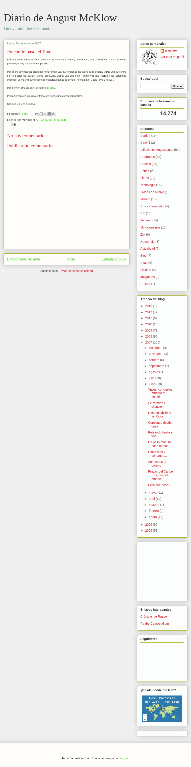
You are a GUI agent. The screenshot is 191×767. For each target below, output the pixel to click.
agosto (154, 372)
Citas (143, 262)
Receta (145, 284)
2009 (149, 330)
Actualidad (147, 248)
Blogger (124, 758)
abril (152, 499)
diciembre (156, 348)
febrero (154, 511)
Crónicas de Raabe (153, 616)
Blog (143, 255)
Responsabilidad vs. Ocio (159, 414)
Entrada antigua (114, 259)
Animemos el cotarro (157, 463)
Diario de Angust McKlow (60, 18)
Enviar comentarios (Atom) (76, 270)
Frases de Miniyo (152, 192)
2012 (149, 312)
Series (144, 171)
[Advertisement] (153, 570)
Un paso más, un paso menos (160, 444)
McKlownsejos (150, 227)
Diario (24, 113)
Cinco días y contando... (157, 453)
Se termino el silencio (157, 405)
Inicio (71, 259)
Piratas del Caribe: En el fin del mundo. (161, 475)
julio (152, 378)
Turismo (145, 220)
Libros (144, 178)
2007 (149, 342)
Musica (145, 199)
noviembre (156, 354)
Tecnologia (147, 185)
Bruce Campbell (151, 206)
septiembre (157, 366)
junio (152, 384)
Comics (145, 164)
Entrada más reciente (23, 259)
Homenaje (147, 241)
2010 (149, 324)
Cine (143, 142)
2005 (149, 530)
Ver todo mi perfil (172, 57)
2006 (149, 524)
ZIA (142, 234)
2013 (149, 306)
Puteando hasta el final (29, 51)
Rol (142, 213)
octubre (154, 360)
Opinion (145, 270)
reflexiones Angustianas (156, 149)
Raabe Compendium (154, 623)
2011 (149, 318)
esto (52, 87)
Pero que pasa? (159, 485)
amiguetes (147, 277)
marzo (153, 505)
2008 (149, 336)
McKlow (171, 51)
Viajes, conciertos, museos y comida (160, 393)
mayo (153, 492)
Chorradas (147, 157)
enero (153, 517)
